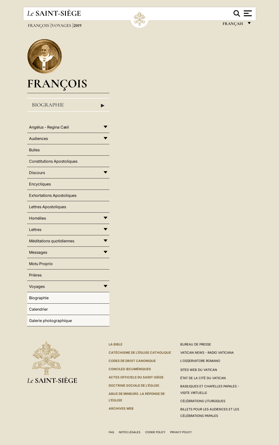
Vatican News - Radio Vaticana (207, 352)
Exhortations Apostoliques (52, 195)
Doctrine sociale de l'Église (134, 385)
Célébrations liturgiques (202, 401)
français (233, 25)
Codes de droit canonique (132, 361)
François (39, 25)
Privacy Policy (181, 432)
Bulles (34, 149)
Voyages (62, 25)
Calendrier (38, 309)
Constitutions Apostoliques (53, 161)
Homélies (37, 218)
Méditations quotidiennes (51, 240)
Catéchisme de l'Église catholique (140, 352)
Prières (35, 275)
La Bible (115, 344)
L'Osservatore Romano (200, 361)
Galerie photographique (50, 320)
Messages (38, 252)
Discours (37, 172)
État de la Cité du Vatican (203, 378)
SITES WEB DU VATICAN (198, 370)
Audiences (38, 138)
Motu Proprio (41, 263)
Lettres (35, 229)
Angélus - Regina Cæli (49, 127)
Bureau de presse (195, 344)
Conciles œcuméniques (130, 369)
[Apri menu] (247, 13)
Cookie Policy (155, 432)
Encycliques (40, 184)
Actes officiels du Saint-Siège (136, 377)
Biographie (68, 105)
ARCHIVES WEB (121, 408)
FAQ (111, 432)
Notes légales (129, 432)
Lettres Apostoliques (47, 206)
